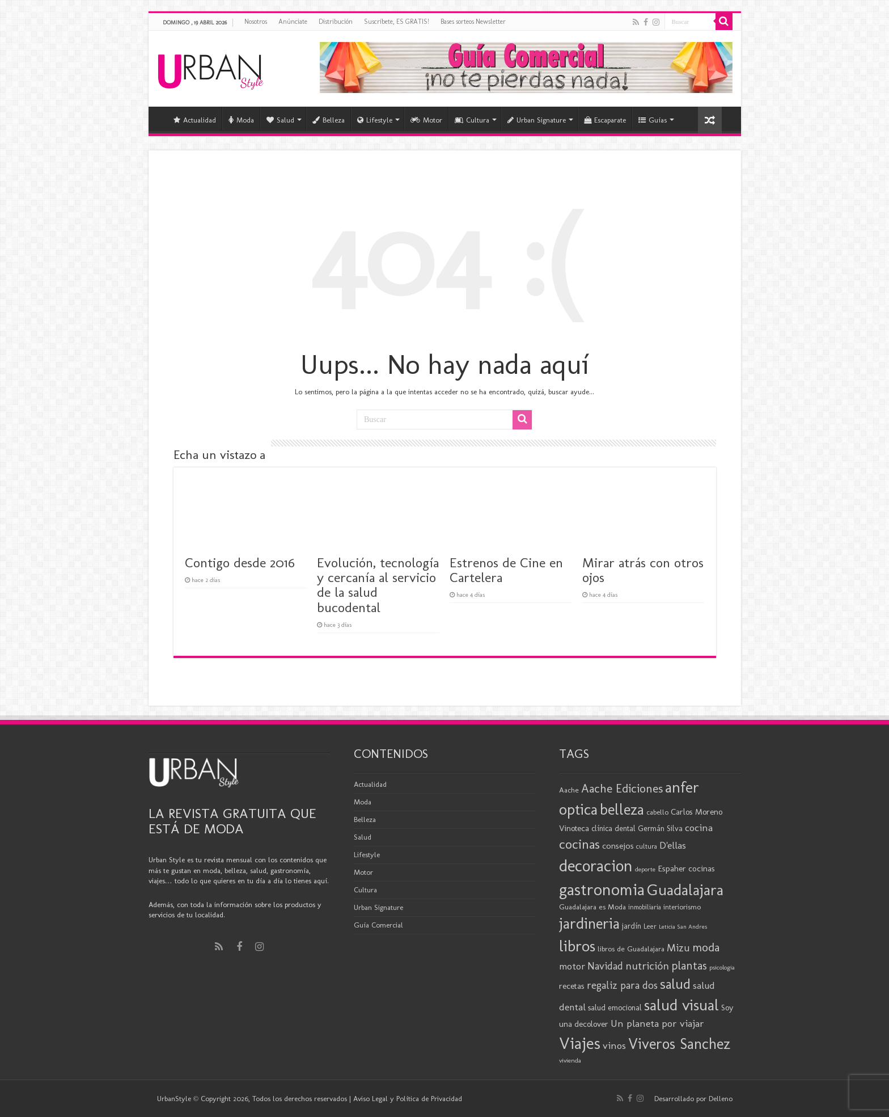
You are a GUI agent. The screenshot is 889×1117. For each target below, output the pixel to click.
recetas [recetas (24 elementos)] (572, 986)
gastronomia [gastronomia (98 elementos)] (602, 889)
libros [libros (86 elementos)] (577, 946)
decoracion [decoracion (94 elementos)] (596, 865)
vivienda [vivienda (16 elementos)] (570, 1060)
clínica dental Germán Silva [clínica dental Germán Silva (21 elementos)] (637, 828)
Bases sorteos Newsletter (473, 22)
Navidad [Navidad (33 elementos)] (605, 966)
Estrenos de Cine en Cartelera (506, 569)
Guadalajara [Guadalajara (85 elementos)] (685, 889)
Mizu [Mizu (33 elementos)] (678, 948)
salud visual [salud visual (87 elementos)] (681, 1005)
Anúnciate (292, 22)
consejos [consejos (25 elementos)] (618, 845)
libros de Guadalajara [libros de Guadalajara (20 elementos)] (631, 948)
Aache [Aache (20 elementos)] (569, 789)
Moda (241, 120)
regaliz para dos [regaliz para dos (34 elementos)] (622, 985)
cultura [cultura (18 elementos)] (646, 846)
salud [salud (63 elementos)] (675, 984)
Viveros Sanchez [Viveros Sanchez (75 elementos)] (679, 1044)
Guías (652, 120)
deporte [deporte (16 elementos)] (645, 869)
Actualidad (194, 120)
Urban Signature (536, 120)
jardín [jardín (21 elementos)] (631, 926)
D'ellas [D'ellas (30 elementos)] (672, 845)
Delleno (721, 1098)
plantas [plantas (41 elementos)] (689, 965)
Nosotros (255, 22)
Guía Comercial (378, 925)
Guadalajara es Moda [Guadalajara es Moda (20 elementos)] (592, 906)
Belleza (328, 120)
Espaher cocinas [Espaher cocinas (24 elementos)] (686, 868)
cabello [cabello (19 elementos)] (657, 812)
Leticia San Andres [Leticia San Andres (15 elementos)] (683, 926)
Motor (426, 120)
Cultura (472, 120)
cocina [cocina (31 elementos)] (699, 827)
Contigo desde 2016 (240, 562)
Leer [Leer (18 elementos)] (650, 926)
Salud (280, 120)
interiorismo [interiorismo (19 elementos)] (682, 907)
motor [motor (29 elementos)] (572, 966)
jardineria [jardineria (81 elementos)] (589, 923)
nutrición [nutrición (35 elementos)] (647, 965)
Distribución (336, 22)
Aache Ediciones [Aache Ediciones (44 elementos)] (622, 788)
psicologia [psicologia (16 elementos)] (722, 967)
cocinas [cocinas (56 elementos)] (579, 844)
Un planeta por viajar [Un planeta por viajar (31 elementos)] (657, 1023)
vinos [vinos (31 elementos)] (614, 1045)
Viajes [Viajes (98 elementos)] (579, 1043)
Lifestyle (374, 120)
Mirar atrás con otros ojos (643, 569)
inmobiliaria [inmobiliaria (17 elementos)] (644, 907)
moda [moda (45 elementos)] (705, 947)
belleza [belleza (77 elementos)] (622, 809)
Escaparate (605, 120)
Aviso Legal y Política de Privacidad (407, 1098)
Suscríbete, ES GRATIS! (396, 22)
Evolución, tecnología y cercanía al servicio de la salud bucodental (378, 585)
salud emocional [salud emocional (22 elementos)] (615, 1007)
